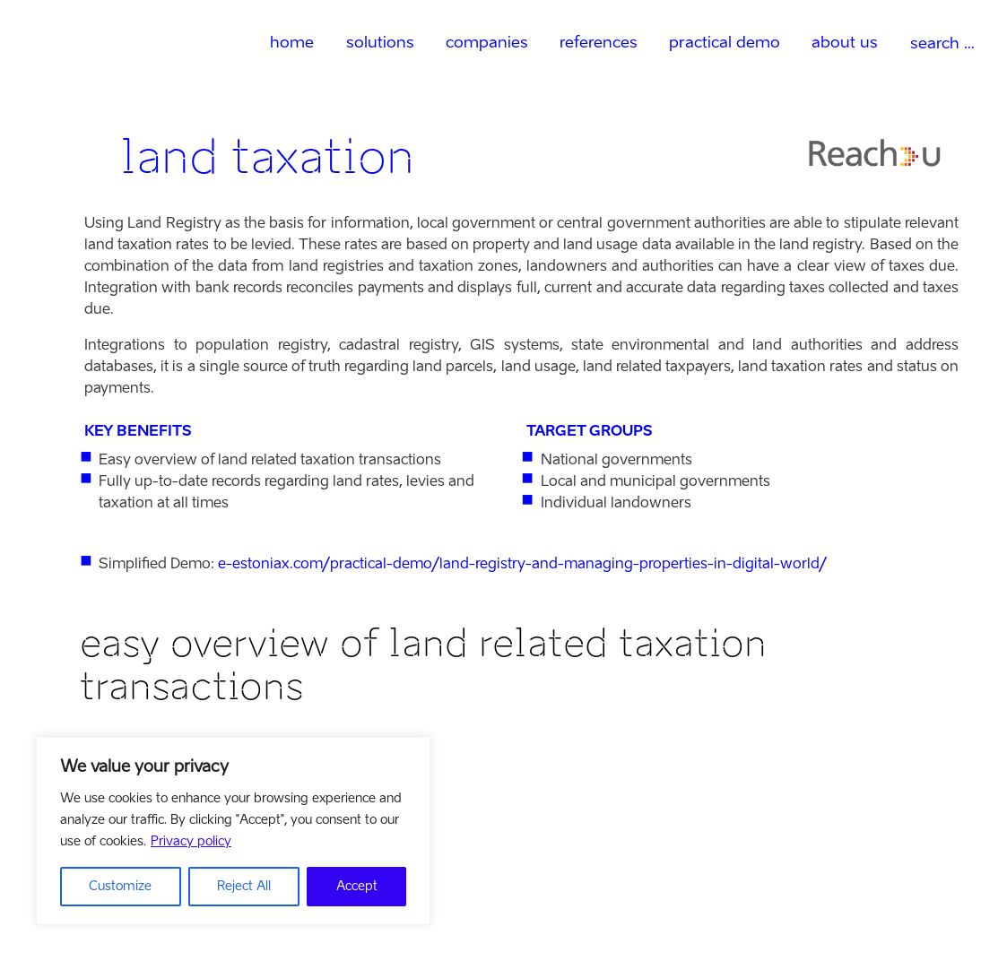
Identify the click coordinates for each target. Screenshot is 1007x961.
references (599, 41)
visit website (121, 897)
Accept (357, 886)
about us (845, 41)
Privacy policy (191, 841)
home (292, 41)
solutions (380, 41)
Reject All (244, 886)
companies (487, 41)
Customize (120, 886)
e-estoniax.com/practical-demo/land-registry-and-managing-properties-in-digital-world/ (522, 563)
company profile (134, 876)
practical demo (724, 41)
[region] (233, 831)
